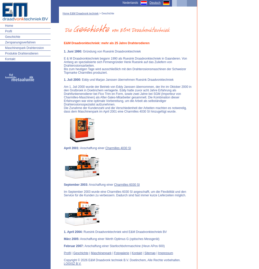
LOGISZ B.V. (72, 263)
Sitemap (150, 253)
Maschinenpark (101, 253)
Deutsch (155, 3)
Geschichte (12, 37)
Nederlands (130, 3)
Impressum (165, 253)
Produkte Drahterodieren (21, 53)
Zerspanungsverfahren (20, 42)
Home (9, 26)
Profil (8, 31)
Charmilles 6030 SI (127, 184)
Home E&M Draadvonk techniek (81, 13)
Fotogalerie (121, 253)
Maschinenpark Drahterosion (24, 48)
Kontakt (10, 59)
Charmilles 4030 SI (118, 148)
